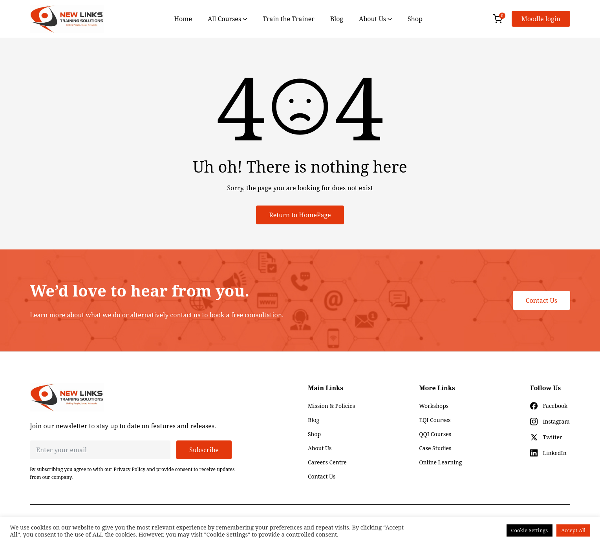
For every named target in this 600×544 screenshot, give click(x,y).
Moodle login (540, 19)
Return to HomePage (300, 215)
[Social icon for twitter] (546, 437)
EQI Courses (434, 420)
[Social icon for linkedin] (548, 453)
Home (183, 19)
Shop (415, 19)
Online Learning (440, 462)
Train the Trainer (289, 19)
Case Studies (435, 448)
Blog (336, 19)
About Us (375, 19)
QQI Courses (435, 434)
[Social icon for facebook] (548, 406)
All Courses (227, 19)
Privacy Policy (129, 469)
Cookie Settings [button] (529, 530)
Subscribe (204, 450)
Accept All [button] (573, 530)
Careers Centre (327, 462)
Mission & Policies (331, 405)
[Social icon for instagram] (549, 422)
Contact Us (541, 300)
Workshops (433, 405)
